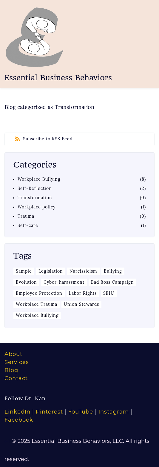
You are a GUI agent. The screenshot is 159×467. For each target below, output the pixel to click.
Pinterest (49, 411)
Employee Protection (39, 293)
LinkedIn (17, 411)
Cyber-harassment (64, 282)
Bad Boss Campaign (112, 282)
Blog (11, 370)
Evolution (26, 282)
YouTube (80, 411)
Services (16, 362)
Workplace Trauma (36, 304)
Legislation (50, 271)
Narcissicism (83, 271)
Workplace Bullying (39, 179)
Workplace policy (36, 207)
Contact (16, 378)
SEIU (108, 293)
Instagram (113, 411)
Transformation (35, 197)
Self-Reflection (35, 188)
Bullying (113, 271)
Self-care (28, 225)
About (13, 354)
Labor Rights (83, 293)
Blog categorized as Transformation (49, 107)
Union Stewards (81, 304)
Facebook (18, 420)
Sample (24, 271)
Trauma (26, 216)
